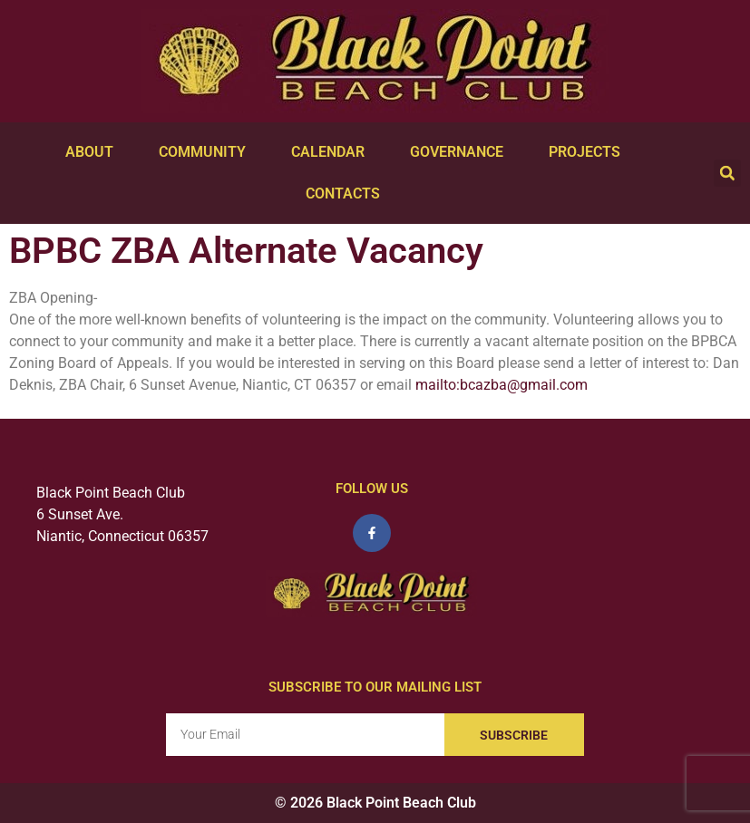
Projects (589, 152)
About (93, 152)
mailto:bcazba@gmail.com (501, 384)
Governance (461, 152)
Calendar (332, 152)
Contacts (347, 194)
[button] (727, 173)
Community (207, 152)
